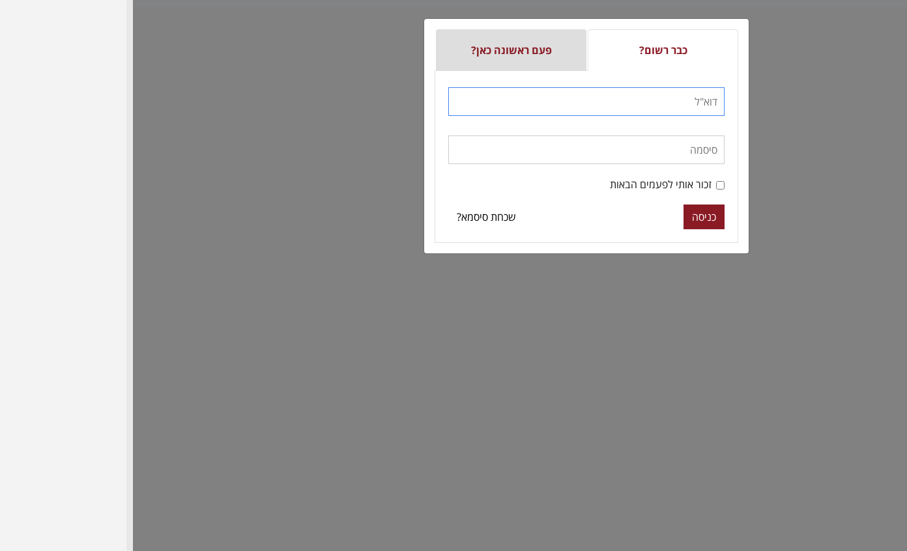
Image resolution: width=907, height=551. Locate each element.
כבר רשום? (530, 50)
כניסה (571, 217)
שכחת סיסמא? (353, 217)
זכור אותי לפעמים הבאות (534, 184)
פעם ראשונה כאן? (378, 50)
